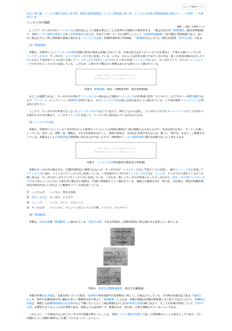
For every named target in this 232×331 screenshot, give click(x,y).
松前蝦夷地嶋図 (153, 34)
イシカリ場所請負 (132, 136)
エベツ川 (70, 56)
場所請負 (63, 136)
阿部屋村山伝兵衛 (62, 303)
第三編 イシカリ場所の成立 (51, 13)
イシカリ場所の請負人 (50, 34)
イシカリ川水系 (65, 52)
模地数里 (142, 38)
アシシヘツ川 (182, 169)
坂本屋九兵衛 (134, 303)
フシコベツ (40, 100)
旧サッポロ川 (104, 59)
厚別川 (75, 100)
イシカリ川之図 (92, 38)
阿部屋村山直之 (82, 34)
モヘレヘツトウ (177, 111)
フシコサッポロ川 (37, 56)
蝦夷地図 (179, 30)
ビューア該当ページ (193, 6)
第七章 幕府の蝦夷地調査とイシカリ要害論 (95, 13)
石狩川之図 (185, 38)
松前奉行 (93, 295)
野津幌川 (195, 96)
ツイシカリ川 (65, 30)
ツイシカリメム (189, 100)
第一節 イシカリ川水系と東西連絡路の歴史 (149, 13)
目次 (29, 13)
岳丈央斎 (44, 221)
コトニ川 (73, 115)
